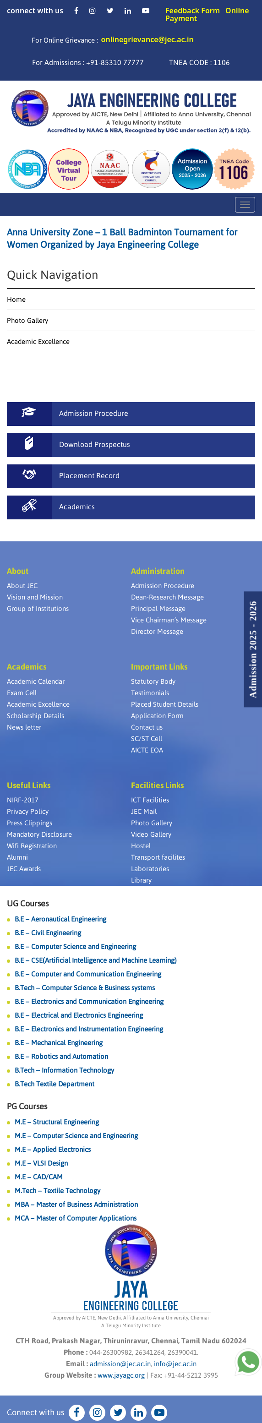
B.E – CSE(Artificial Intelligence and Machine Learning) (96, 960)
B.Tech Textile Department (54, 1084)
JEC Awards (24, 868)
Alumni (17, 857)
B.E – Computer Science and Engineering (75, 946)
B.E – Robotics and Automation (61, 1056)
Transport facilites (158, 857)
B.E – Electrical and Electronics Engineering (79, 1015)
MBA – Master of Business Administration (76, 1204)
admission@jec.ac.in (120, 1364)
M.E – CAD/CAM (39, 1177)
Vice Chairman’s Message (169, 620)
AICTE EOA (147, 750)
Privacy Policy (28, 811)
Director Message (157, 631)
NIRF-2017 (22, 800)
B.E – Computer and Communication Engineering (88, 974)
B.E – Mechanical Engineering (59, 1043)
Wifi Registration (32, 846)
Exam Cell (22, 693)
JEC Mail (144, 811)
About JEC (22, 585)
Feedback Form (192, 10)
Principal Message (158, 608)
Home (16, 299)
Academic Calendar (36, 681)
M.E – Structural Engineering (57, 1122)
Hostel (141, 846)
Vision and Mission (35, 597)
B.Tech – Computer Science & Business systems (85, 988)
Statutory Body (153, 681)
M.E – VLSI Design (41, 1163)
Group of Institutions (38, 608)
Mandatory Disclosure (39, 834)
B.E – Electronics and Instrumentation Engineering (89, 1029)
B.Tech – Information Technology (64, 1070)
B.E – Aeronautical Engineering (60, 919)
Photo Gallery (27, 320)
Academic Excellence (38, 341)
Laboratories (150, 868)
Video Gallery (151, 834)
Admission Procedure (162, 585)
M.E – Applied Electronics (53, 1149)
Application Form (157, 716)
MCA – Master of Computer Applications (75, 1218)
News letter (24, 727)
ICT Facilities (150, 800)
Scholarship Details (35, 716)
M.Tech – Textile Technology (57, 1190)
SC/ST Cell (146, 738)
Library (141, 880)
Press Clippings (29, 823)
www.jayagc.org (121, 1375)
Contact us (147, 727)
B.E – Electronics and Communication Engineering (89, 1001)
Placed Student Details (164, 704)
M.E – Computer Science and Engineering (76, 1135)
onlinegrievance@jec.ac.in (147, 39)
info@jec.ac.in (174, 1364)
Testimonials (150, 693)
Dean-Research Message (167, 597)
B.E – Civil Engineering (48, 933)
